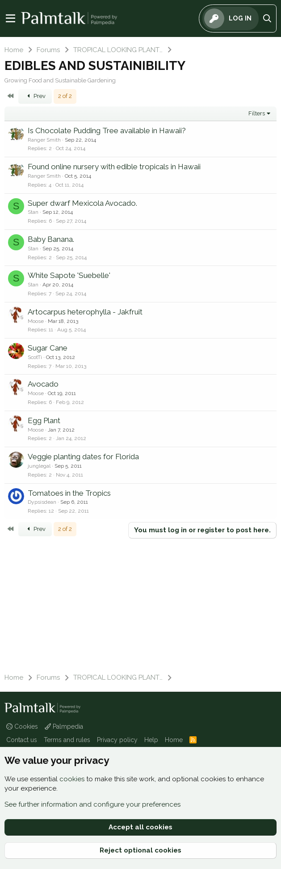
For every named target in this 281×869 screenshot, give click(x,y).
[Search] (267, 18)
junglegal (39, 466)
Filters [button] (256, 113)
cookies (71, 779)
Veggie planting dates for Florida (83, 456)
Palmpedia (64, 726)
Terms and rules (67, 739)
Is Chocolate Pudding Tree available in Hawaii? (107, 130)
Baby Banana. (51, 239)
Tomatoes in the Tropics (69, 493)
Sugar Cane (47, 347)
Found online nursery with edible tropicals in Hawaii (114, 166)
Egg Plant (44, 420)
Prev (35, 96)
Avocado (43, 383)
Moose (36, 321)
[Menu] (10, 19)
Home (174, 739)
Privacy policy (117, 739)
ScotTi (35, 357)
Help (151, 739)
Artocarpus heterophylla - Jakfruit (85, 311)
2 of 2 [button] (65, 96)
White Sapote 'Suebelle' (69, 275)
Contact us (21, 739)
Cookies (22, 726)
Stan (33, 212)
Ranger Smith (44, 140)
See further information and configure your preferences (92, 804)
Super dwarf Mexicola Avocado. (82, 203)
